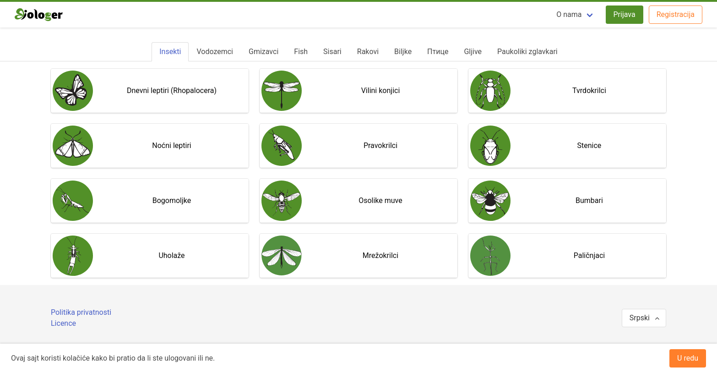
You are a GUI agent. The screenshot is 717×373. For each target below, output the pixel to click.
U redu (687, 358)
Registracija (676, 14)
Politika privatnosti (81, 312)
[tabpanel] (358, 173)
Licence (63, 323)
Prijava (625, 14)
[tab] (170, 51)
